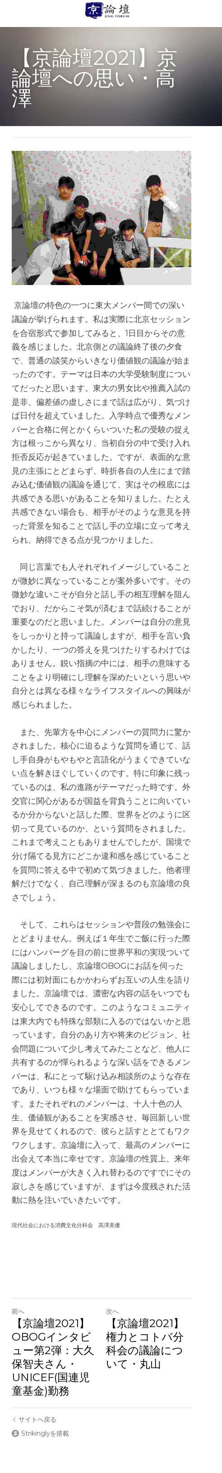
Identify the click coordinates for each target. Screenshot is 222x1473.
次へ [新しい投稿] (122, 1256)
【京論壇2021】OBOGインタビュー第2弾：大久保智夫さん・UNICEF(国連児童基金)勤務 (58, 1302)
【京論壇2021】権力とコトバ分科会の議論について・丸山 (160, 1288)
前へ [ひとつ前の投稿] (18, 1256)
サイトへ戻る (34, 1364)
